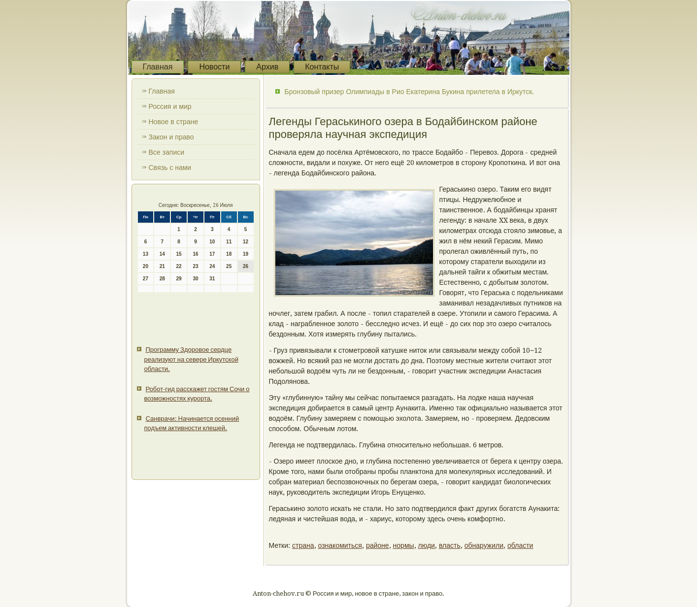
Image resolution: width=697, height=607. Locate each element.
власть (450, 545)
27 (145, 278)
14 (162, 254)
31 (212, 278)
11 (229, 241)
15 (179, 254)
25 (229, 266)
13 (145, 254)
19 (245, 254)
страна (303, 545)
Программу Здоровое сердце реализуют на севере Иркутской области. (191, 359)
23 (195, 266)
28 (162, 278)
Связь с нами (170, 167)
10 (212, 241)
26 (245, 266)
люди (426, 545)
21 (162, 266)
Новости (214, 67)
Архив (267, 67)
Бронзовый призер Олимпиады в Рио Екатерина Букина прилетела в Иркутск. (409, 92)
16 (195, 254)
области (520, 545)
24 (212, 266)
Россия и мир (170, 106)
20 (145, 266)
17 (212, 254)
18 (229, 254)
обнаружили (484, 545)
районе (377, 545)
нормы (403, 545)
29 (179, 278)
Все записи (167, 152)
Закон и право (171, 137)
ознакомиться (340, 545)
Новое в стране (174, 122)
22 (179, 266)
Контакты (322, 67)
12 (245, 241)
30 (195, 278)
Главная (158, 67)
